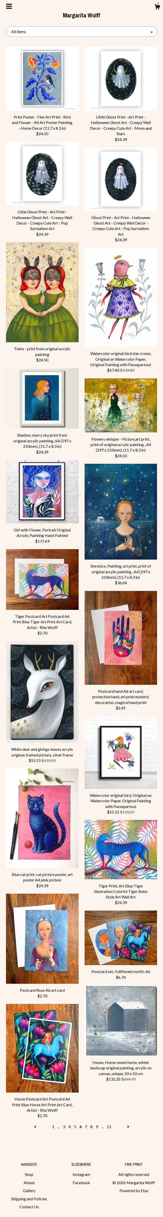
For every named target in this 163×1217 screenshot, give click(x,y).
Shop (29, 1174)
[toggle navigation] (9, 6)
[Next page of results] (128, 1126)
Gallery (29, 1190)
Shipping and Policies (29, 1198)
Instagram (81, 1174)
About (29, 1182)
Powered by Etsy (133, 1190)
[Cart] (157, 7)
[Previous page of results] (35, 1126)
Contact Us (29, 1206)
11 (109, 1126)
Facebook (81, 1182)
